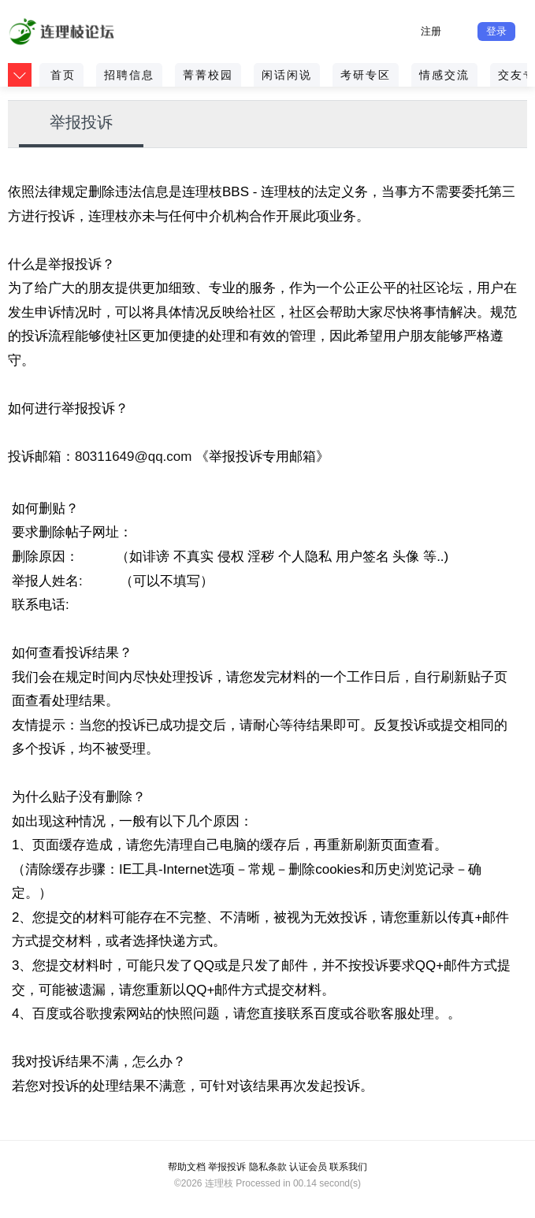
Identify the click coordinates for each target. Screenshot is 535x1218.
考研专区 (365, 75)
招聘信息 (129, 75)
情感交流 (444, 75)
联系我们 (348, 1166)
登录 (496, 31)
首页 (63, 75)
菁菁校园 (208, 75)
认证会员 (308, 1166)
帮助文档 (187, 1166)
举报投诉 (81, 122)
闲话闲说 (287, 75)
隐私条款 (268, 1166)
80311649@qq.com (133, 456)
